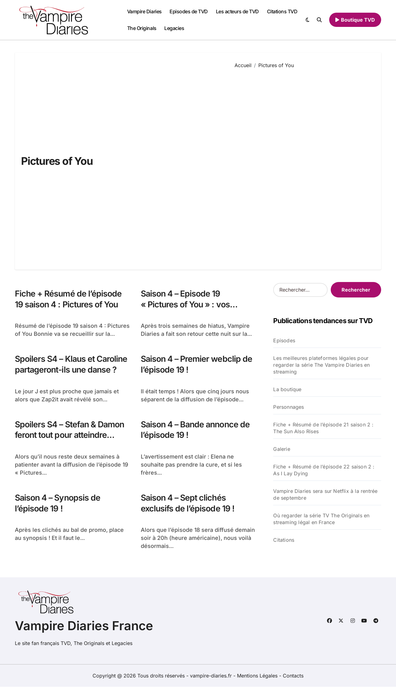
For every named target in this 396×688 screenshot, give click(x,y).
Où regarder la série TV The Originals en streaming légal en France (321, 518)
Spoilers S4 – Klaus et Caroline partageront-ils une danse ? (72, 364)
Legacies (174, 28)
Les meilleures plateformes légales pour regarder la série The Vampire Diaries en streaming (321, 365)
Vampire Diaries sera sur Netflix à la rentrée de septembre (325, 494)
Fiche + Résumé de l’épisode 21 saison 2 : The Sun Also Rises (323, 427)
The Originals (142, 28)
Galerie (281, 449)
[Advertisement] (303, 164)
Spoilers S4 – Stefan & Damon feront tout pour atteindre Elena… (71, 436)
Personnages (288, 407)
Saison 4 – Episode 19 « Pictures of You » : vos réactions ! (186, 304)
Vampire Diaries (144, 11)
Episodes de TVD (189, 11)
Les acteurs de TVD (237, 11)
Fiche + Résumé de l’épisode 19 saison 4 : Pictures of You (69, 299)
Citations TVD (282, 11)
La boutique (287, 389)
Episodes (284, 340)
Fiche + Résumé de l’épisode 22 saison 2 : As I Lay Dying (323, 470)
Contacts (293, 677)
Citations (283, 540)
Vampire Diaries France (84, 627)
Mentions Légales (258, 677)
